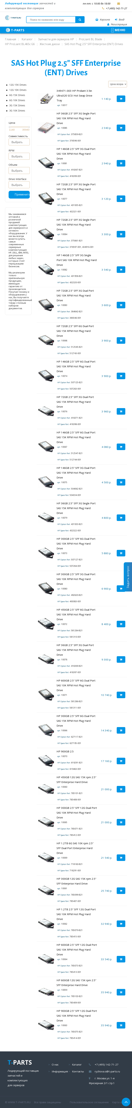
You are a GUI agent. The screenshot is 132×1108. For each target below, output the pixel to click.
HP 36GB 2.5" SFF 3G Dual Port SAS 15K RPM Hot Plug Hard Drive (75, 649)
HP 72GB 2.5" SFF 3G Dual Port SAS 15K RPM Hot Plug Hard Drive (75, 401)
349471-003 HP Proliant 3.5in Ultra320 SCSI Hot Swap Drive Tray (74, 95)
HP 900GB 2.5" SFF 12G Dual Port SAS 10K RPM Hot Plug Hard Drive (77, 1015)
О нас (55, 1064)
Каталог (77, 1064)
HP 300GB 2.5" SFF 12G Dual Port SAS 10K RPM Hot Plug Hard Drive (77, 812)
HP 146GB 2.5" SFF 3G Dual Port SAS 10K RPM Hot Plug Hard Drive (76, 153)
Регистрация (117, 24)
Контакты (78, 1071)
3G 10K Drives (17, 110)
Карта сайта (119, 1102)
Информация (60, 1071)
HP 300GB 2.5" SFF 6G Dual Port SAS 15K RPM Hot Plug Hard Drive (76, 720)
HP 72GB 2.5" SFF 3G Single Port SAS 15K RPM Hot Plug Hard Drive (76, 189)
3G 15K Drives (17, 105)
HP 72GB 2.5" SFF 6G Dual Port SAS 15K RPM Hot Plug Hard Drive (75, 330)
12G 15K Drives (17, 85)
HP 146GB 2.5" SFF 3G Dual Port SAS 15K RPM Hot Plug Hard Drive (76, 472)
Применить (22, 194)
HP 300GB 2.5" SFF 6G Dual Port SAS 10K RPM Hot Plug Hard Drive (76, 543)
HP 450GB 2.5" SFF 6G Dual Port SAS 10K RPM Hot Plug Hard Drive (76, 614)
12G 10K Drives (17, 90)
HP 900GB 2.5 (65, 751)
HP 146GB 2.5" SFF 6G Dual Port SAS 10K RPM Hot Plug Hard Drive (76, 366)
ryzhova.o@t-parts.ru (107, 1071)
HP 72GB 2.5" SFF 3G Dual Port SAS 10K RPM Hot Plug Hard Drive (75, 295)
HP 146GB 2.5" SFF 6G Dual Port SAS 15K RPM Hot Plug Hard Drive (76, 437)
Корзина (102, 19)
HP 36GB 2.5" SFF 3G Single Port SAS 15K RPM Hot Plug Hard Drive (76, 508)
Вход (119, 19)
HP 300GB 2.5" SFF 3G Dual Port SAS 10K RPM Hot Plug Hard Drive (76, 578)
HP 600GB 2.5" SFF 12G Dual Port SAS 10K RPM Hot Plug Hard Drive (77, 949)
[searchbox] (20, 142)
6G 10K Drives (17, 100)
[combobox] (19, 141)
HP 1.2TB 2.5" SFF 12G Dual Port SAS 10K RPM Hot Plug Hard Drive (76, 914)
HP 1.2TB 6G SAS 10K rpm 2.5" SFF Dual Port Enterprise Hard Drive (75, 848)
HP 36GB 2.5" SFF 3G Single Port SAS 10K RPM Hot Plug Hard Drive (76, 118)
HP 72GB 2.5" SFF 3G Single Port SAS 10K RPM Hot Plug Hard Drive (76, 224)
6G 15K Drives (17, 95)
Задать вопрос (128, 577)
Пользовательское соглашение (89, 1102)
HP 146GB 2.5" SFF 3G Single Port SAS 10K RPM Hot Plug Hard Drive (77, 260)
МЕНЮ (118, 30)
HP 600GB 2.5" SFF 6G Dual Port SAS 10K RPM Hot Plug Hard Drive (76, 685)
